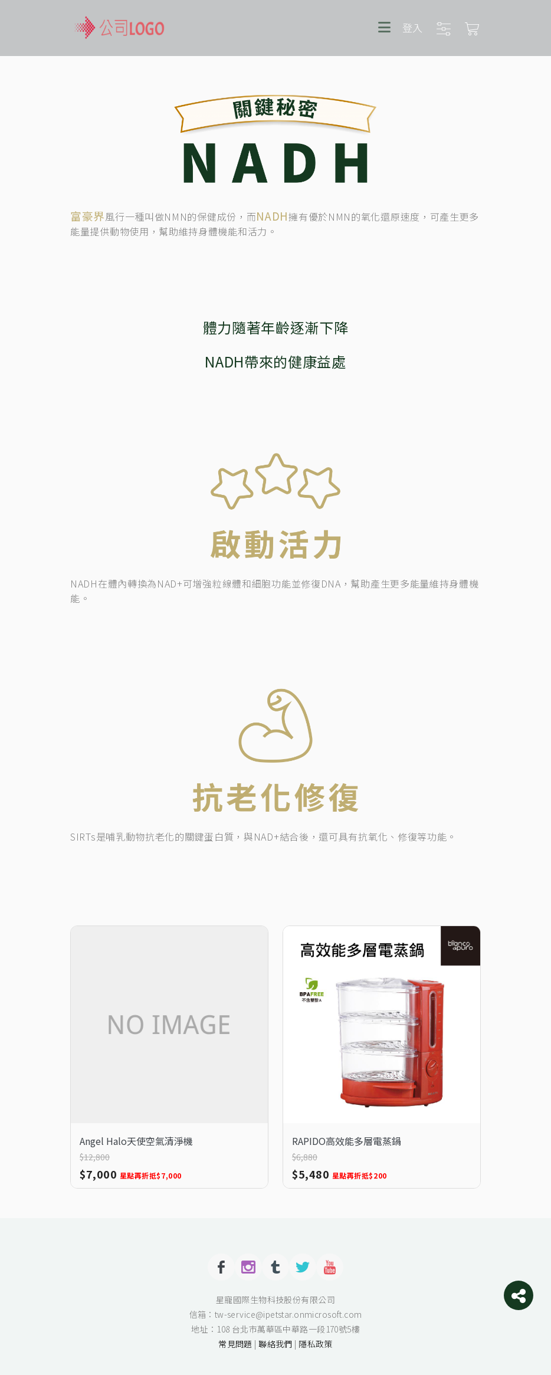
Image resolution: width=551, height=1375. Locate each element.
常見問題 (235, 1344)
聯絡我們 (275, 1344)
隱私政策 (316, 1344)
